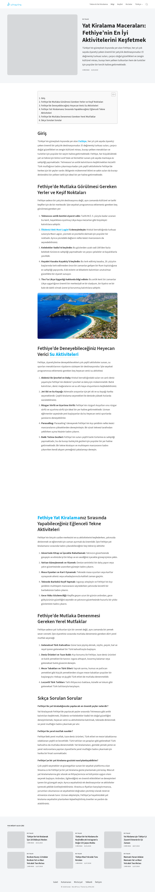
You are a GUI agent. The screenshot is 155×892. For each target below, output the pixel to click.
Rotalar (85, 19)
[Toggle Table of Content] (112, 94)
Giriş (43, 98)
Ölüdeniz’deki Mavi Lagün (55, 229)
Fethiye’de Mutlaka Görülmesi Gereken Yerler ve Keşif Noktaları (72, 102)
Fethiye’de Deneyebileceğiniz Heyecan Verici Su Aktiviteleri (69, 105)
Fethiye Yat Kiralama (59, 517)
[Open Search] (146, 4)
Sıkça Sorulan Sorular (51, 120)
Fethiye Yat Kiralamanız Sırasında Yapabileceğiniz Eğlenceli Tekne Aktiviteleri (73, 111)
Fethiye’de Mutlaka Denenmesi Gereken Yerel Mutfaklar (68, 116)
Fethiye (82, 141)
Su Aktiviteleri (64, 354)
